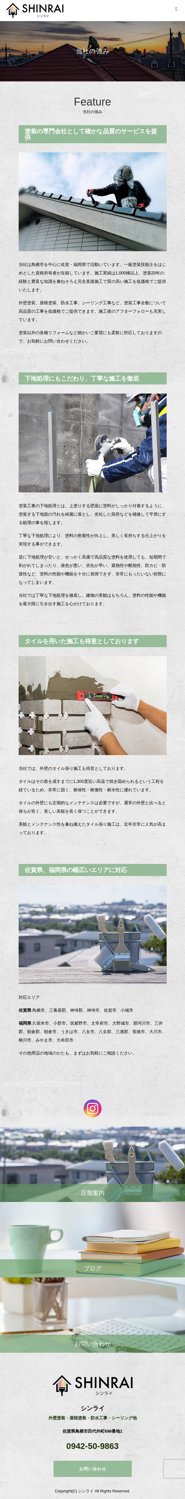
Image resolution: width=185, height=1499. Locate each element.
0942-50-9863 (92, 1446)
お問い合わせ (92, 1468)
